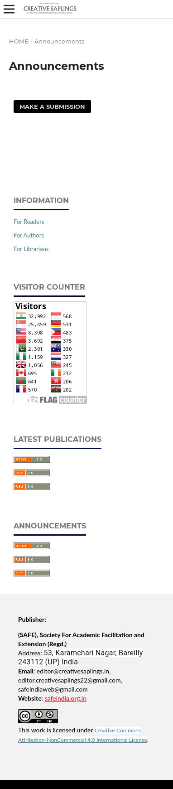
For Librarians (31, 248)
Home (19, 41)
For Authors (29, 235)
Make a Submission (52, 106)
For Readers (29, 221)
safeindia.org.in (65, 698)
